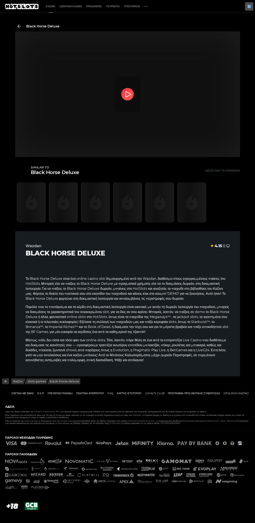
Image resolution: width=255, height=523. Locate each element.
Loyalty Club (154, 393)
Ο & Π (40, 393)
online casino (87, 279)
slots (82, 317)
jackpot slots (187, 317)
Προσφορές (94, 6)
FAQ (110, 393)
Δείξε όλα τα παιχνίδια (222, 170)
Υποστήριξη (132, 6)
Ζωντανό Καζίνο (71, 6)
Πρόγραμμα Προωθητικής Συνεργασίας (194, 393)
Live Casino (192, 340)
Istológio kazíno (236, 393)
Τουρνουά (112, 6)
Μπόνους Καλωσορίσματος (130, 355)
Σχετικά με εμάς (22, 393)
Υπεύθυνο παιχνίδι (60, 393)
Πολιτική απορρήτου (90, 393)
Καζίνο (50, 6)
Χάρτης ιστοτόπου (129, 393)
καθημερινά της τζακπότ (127, 332)
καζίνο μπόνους (85, 355)
